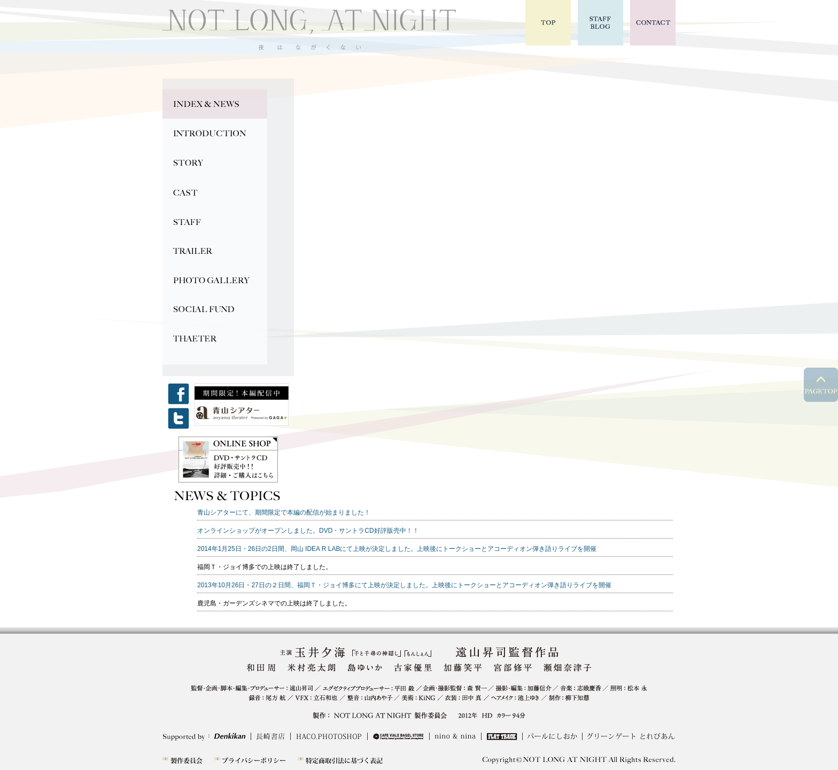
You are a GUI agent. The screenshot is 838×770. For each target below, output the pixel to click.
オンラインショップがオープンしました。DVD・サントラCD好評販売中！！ (308, 530)
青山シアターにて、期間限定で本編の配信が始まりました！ (283, 512)
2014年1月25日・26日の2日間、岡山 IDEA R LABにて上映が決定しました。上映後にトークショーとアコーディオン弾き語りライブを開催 (396, 549)
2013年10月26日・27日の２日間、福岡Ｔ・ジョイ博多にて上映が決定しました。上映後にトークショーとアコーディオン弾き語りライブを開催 (404, 585)
